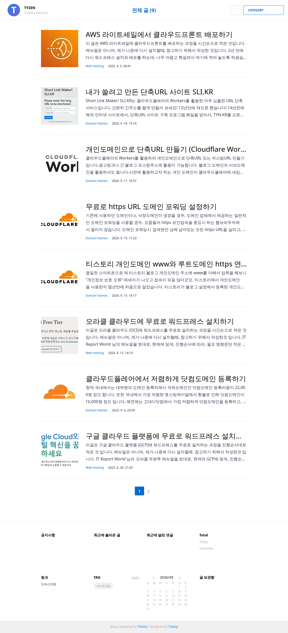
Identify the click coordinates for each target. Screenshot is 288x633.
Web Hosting (95, 66)
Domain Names (97, 123)
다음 (161, 491)
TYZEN (32, 7)
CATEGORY (264, 10)
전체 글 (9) (144, 10)
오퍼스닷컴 (48, 584)
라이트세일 (103, 586)
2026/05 (167, 577)
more (135, 577)
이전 (127, 491)
